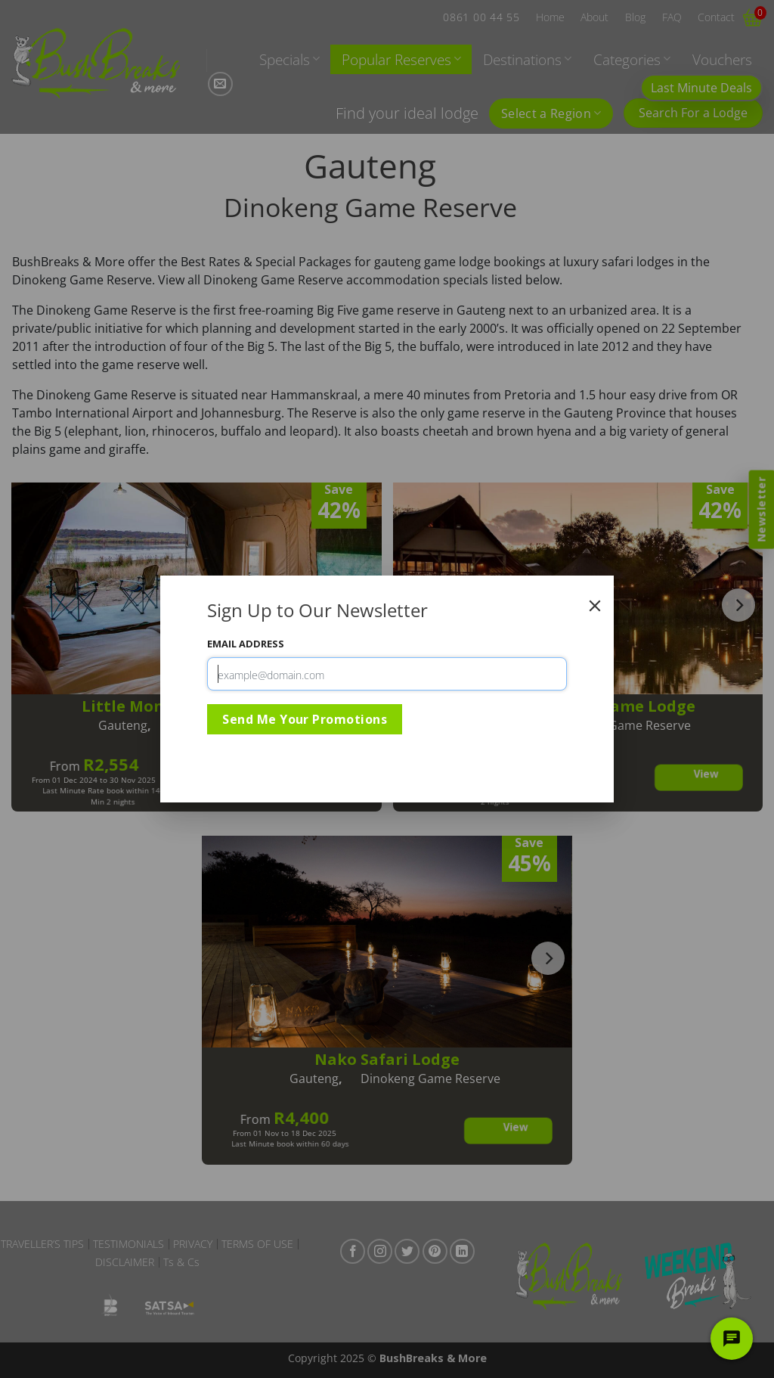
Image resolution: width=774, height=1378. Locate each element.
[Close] (595, 605)
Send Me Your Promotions (304, 719)
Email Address (245, 643)
